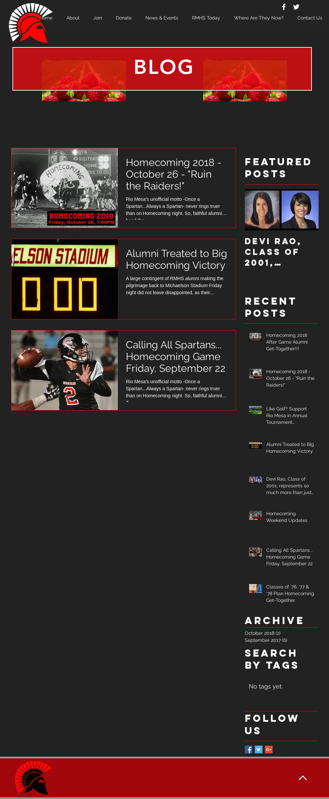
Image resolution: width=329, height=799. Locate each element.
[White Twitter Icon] (296, 7)
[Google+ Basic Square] (269, 749)
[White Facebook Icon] (284, 7)
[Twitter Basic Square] (259, 749)
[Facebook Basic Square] (248, 749)
